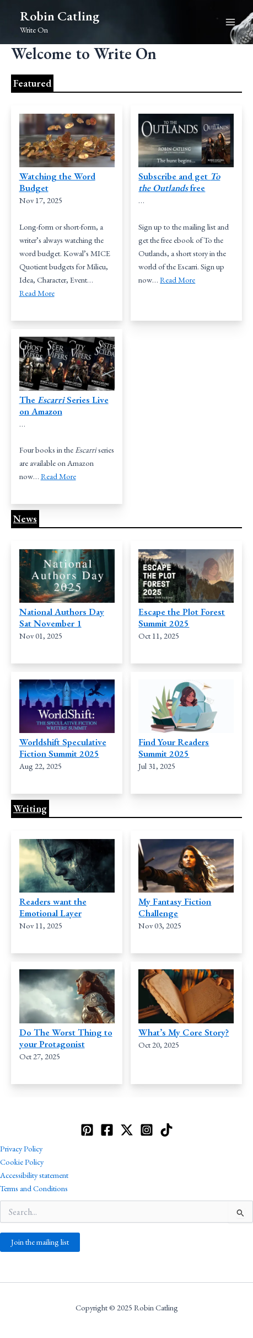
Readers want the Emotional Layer (53, 907)
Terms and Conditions (34, 1188)
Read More (37, 293)
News (25, 518)
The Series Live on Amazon (64, 405)
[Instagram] (146, 1130)
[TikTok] (166, 1130)
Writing (30, 808)
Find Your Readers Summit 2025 (173, 748)
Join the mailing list (40, 1241)
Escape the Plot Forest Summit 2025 (181, 617)
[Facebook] (107, 1130)
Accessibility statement (34, 1175)
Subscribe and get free (179, 182)
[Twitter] (126, 1130)
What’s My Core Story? (183, 1032)
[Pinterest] (87, 1130)
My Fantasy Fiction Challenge (174, 907)
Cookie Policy (22, 1161)
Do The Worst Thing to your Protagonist (65, 1038)
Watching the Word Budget (57, 182)
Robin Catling (59, 15)
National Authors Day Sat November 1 (61, 617)
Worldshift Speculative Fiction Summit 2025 (62, 748)
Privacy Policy (21, 1148)
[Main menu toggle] (230, 22)
